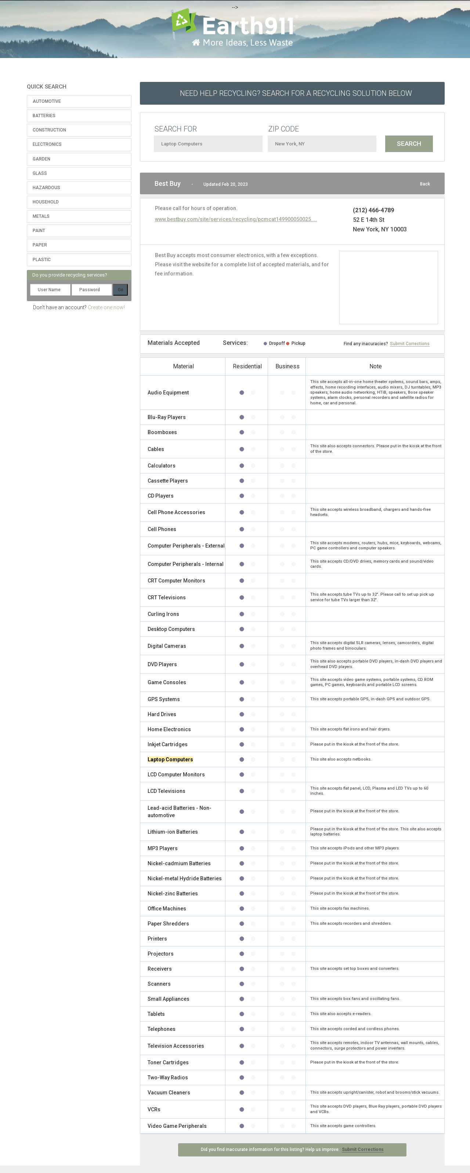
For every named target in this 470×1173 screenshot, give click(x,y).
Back (425, 184)
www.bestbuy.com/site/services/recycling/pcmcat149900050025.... (236, 219)
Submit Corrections (410, 343)
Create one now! (106, 307)
